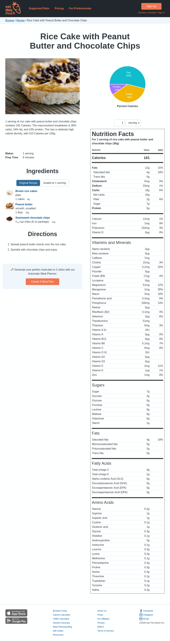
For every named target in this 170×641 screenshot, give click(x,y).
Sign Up (151, 6)
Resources (58, 635)
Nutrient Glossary (61, 623)
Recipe (20, 20)
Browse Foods (60, 611)
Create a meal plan (42, 281)
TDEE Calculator (61, 619)
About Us (102, 611)
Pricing (59, 8)
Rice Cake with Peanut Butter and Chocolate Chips (85, 41)
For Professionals (80, 8)
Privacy (101, 623)
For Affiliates (103, 619)
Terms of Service (105, 631)
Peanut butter (24, 204)
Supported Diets (39, 8)
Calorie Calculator (61, 615)
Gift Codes (58, 631)
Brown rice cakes (26, 191)
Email (144, 619)
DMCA (100, 627)
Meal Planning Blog (62, 627)
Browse (9, 20)
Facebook (146, 611)
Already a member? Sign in (151, 12)
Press (100, 615)
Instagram (146, 615)
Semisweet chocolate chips (32, 217)
